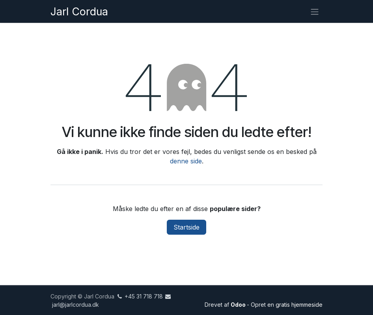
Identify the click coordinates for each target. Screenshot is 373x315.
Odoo (239, 304)
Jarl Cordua (79, 11)
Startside (186, 227)
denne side (186, 161)
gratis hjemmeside (299, 304)
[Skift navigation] (315, 11)
